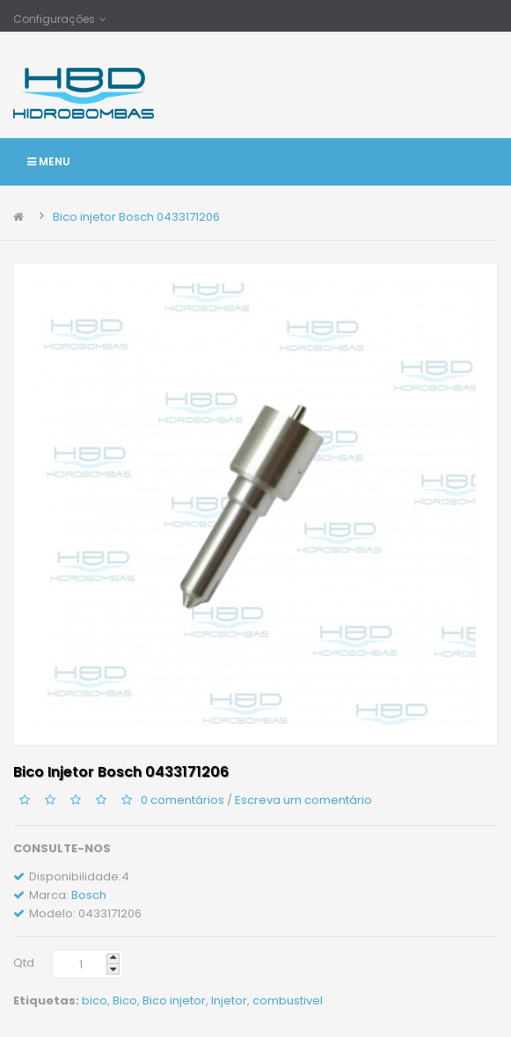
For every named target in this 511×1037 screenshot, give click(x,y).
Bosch (88, 895)
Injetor (229, 1000)
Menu (48, 161)
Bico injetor (174, 1000)
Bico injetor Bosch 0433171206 (136, 216)
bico (94, 1000)
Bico (125, 1000)
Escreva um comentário (303, 800)
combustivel (287, 1000)
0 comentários (182, 800)
